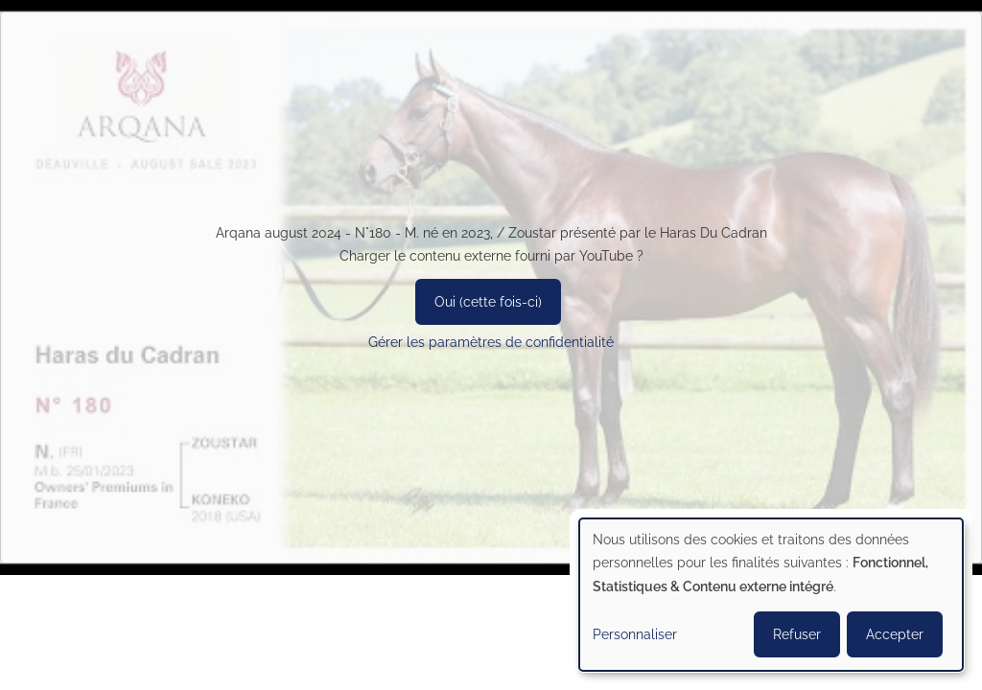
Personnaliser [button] (635, 634)
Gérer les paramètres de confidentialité (491, 342)
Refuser (797, 634)
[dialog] (771, 594)
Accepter (895, 634)
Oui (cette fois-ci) (488, 302)
